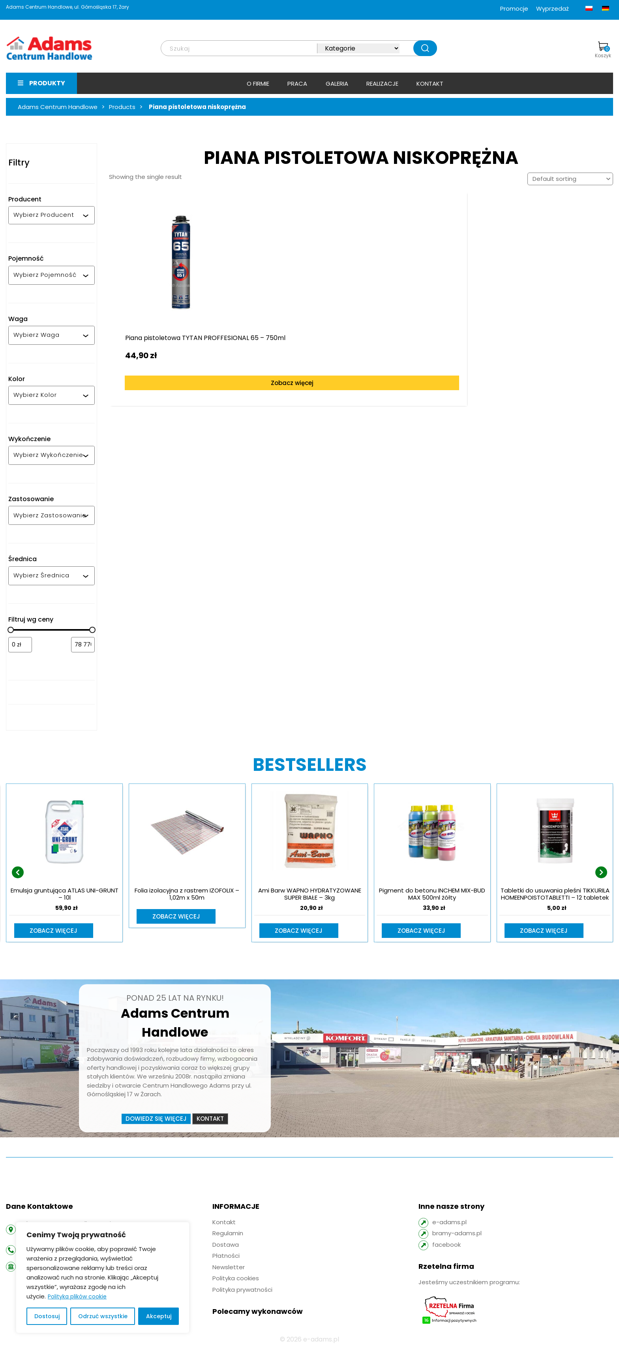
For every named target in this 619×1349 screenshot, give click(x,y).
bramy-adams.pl (457, 1234)
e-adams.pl (449, 1223)
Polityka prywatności (242, 1290)
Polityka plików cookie (77, 1296)
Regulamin (227, 1234)
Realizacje (382, 83)
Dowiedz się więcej (156, 1119)
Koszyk (603, 50)
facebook (446, 1245)
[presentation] (18, 873)
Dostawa (225, 1245)
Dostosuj (47, 1316)
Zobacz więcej (173, 367)
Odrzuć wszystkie (103, 1316)
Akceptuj (158, 1316)
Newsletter (228, 1268)
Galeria (337, 83)
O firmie (258, 83)
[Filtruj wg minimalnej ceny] (20, 644)
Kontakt (429, 83)
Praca (297, 83)
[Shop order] (570, 179)
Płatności (226, 1256)
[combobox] (48, 215)
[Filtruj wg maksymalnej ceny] (83, 644)
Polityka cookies (235, 1279)
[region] (102, 1277)
